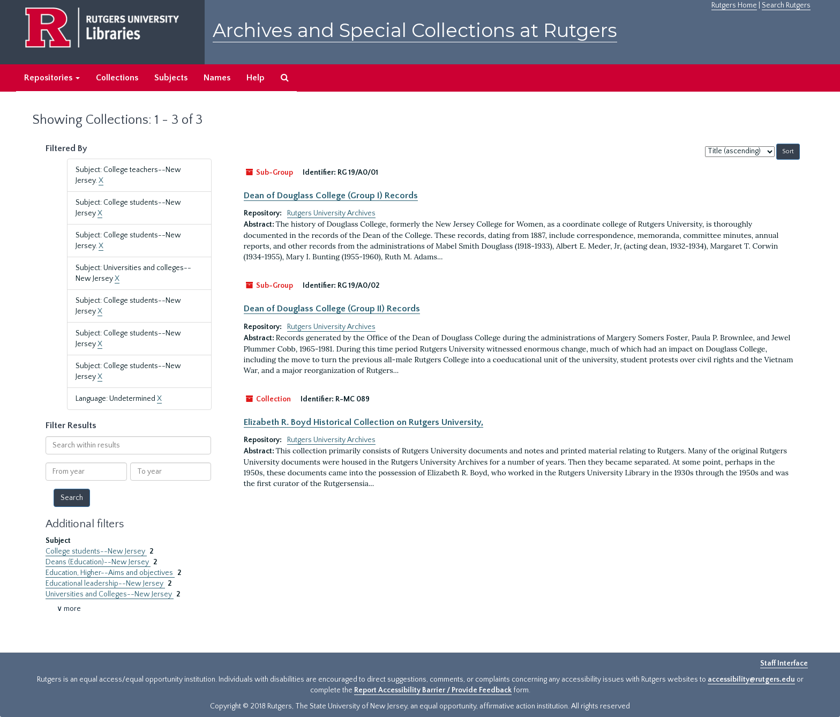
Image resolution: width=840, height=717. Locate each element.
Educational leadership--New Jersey (105, 583)
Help (255, 78)
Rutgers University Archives (331, 213)
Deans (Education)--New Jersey (98, 562)
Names (217, 78)
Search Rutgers (786, 5)
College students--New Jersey (96, 551)
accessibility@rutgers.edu (751, 679)
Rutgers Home (734, 5)
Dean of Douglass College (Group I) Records (331, 195)
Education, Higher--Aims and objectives (110, 573)
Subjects (171, 78)
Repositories (52, 78)
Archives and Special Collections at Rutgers (415, 30)
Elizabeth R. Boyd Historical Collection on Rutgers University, (363, 422)
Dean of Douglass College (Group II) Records (332, 308)
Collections (117, 78)
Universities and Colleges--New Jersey (110, 594)
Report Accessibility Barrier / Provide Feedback (433, 690)
